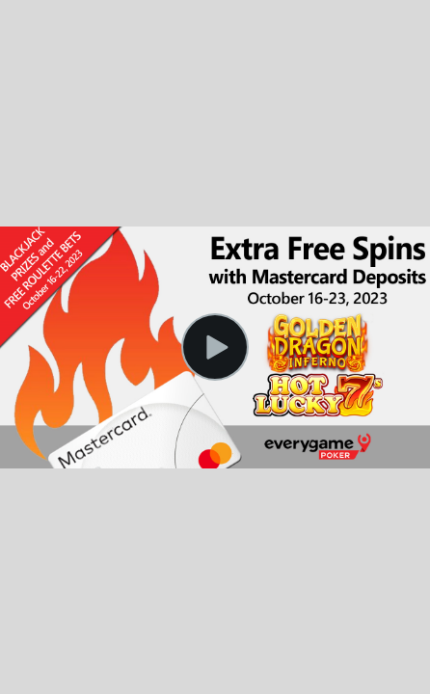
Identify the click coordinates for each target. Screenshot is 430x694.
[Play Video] (215, 347)
